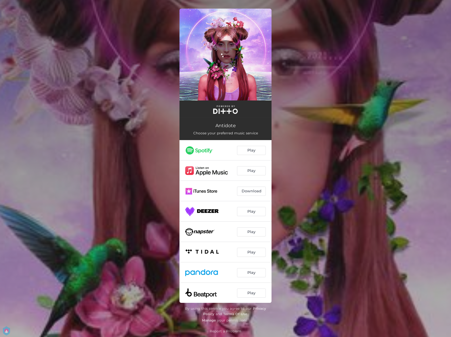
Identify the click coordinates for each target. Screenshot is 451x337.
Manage (209, 320)
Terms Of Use (235, 314)
